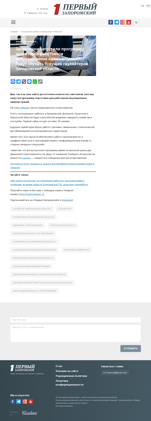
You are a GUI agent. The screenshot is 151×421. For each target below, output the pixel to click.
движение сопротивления (27, 225)
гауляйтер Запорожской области (31, 208)
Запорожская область (63, 225)
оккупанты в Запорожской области (33, 258)
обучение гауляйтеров (76, 249)
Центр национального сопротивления (34, 291)
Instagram (67, 200)
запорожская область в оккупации (33, 233)
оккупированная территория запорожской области (42, 282)
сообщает (24, 107)
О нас (59, 366)
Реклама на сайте (67, 371)
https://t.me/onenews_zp (31, 194)
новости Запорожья (89, 397)
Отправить (130, 348)
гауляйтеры (65, 208)
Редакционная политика (71, 375)
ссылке (25, 157)
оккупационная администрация (31, 266)
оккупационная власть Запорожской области (39, 274)
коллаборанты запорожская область (34, 241)
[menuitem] (142, 6)
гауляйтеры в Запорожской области (33, 217)
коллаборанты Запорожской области (34, 249)
